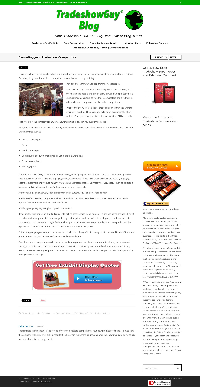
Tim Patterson (46, 381)
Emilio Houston (26, 326)
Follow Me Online (156, 43)
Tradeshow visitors (102, 313)
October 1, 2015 (26, 313)
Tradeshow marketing (65, 313)
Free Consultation (74, 43)
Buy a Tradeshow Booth (103, 43)
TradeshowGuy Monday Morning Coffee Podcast (100, 47)
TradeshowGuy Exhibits (45, 43)
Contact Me (132, 43)
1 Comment (43, 313)
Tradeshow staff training (84, 313)
